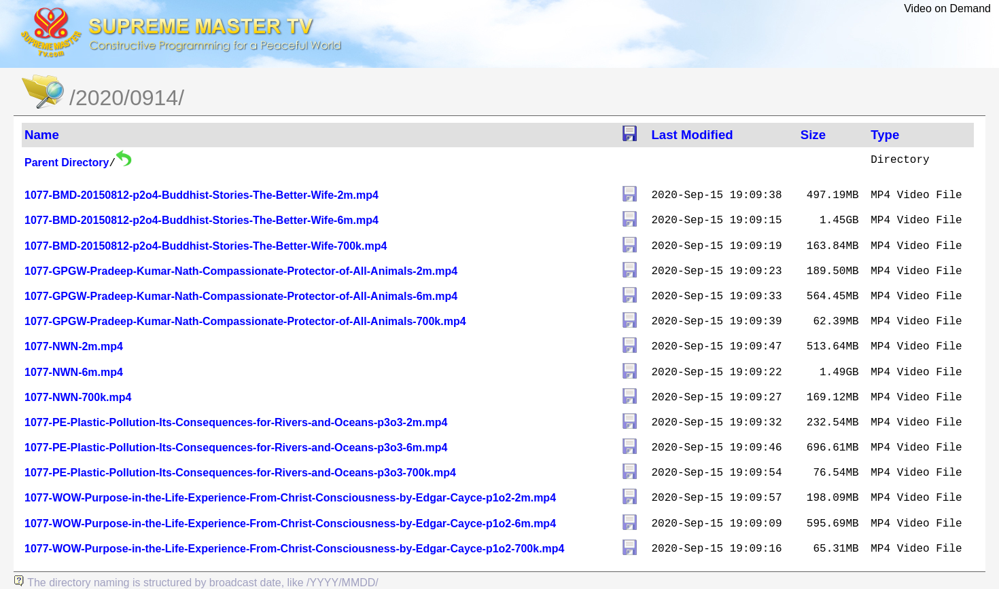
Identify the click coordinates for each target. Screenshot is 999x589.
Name (41, 135)
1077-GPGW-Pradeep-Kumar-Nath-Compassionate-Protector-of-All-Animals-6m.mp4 (240, 296)
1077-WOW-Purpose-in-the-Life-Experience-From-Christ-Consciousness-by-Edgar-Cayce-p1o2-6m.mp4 (290, 523)
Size (813, 135)
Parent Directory (66, 162)
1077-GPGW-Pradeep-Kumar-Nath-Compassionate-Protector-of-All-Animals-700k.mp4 (245, 321)
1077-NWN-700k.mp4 (77, 397)
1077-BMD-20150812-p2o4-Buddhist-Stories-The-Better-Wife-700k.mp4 (205, 246)
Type (885, 135)
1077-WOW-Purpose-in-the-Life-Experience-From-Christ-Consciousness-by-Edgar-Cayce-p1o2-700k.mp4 (294, 548)
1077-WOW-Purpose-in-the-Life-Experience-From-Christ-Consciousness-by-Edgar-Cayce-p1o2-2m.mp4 (290, 498)
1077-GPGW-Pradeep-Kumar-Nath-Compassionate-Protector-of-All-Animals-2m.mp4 (240, 271)
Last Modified (692, 135)
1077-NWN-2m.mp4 (73, 346)
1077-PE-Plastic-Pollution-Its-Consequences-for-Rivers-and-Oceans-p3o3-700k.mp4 (240, 472)
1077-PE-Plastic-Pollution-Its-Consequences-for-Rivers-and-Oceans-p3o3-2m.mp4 (235, 422)
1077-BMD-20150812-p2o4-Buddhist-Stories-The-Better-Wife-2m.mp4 (201, 195)
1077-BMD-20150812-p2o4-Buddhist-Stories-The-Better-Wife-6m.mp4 (201, 220)
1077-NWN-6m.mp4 (73, 372)
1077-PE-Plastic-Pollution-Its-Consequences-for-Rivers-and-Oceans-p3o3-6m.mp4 (235, 447)
